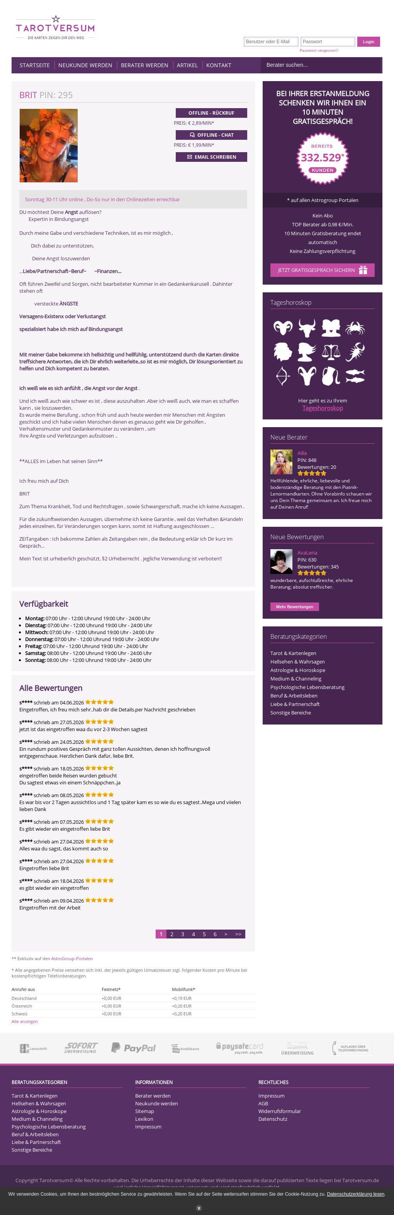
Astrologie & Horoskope (297, 670)
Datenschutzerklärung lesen (355, 1194)
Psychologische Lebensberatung (307, 687)
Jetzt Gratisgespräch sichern (322, 271)
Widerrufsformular (279, 1111)
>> (238, 934)
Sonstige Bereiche (290, 712)
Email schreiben (211, 157)
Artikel (187, 65)
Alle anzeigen (25, 1021)
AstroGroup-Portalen (72, 958)
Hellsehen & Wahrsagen (297, 661)
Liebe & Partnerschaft (295, 704)
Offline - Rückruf (211, 113)
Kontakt (218, 65)
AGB (263, 1103)
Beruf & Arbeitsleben (294, 695)
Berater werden (144, 65)
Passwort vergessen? (319, 50)
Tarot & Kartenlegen (293, 653)
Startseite (35, 65)
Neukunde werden (85, 65)
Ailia (302, 453)
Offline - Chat (211, 135)
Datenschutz (272, 1118)
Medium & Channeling (295, 678)
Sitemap (144, 1111)
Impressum (148, 1126)
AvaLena (307, 552)
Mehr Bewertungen (294, 606)
